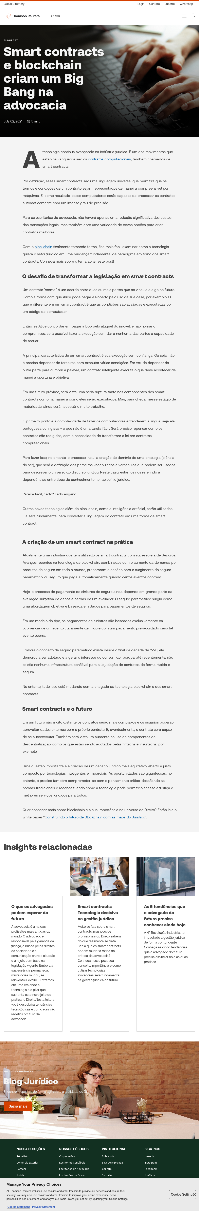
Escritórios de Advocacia (74, 1169)
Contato (107, 1169)
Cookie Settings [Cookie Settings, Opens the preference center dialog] (182, 1194)
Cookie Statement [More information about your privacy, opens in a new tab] (18, 1206)
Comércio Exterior (27, 1163)
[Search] (193, 15)
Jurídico (21, 1175)
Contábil (21, 1169)
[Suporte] (169, 4)
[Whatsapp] (186, 4)
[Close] (194, 1194)
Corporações (67, 1156)
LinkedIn (150, 1156)
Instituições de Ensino (72, 1175)
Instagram (151, 1163)
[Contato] (154, 4)
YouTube (150, 1175)
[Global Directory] (15, 4)
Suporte (107, 1175)
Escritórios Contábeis (72, 1163)
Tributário (23, 1156)
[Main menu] (184, 16)
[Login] (141, 4)
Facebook (151, 1169)
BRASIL (56, 15)
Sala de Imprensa (112, 1163)
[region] (99, 1194)
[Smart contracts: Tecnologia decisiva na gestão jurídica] (99, 944)
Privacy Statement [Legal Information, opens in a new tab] (43, 1206)
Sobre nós (108, 1156)
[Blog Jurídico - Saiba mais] (18, 1106)
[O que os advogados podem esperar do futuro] (33, 944)
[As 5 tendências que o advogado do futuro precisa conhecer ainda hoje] (166, 944)
